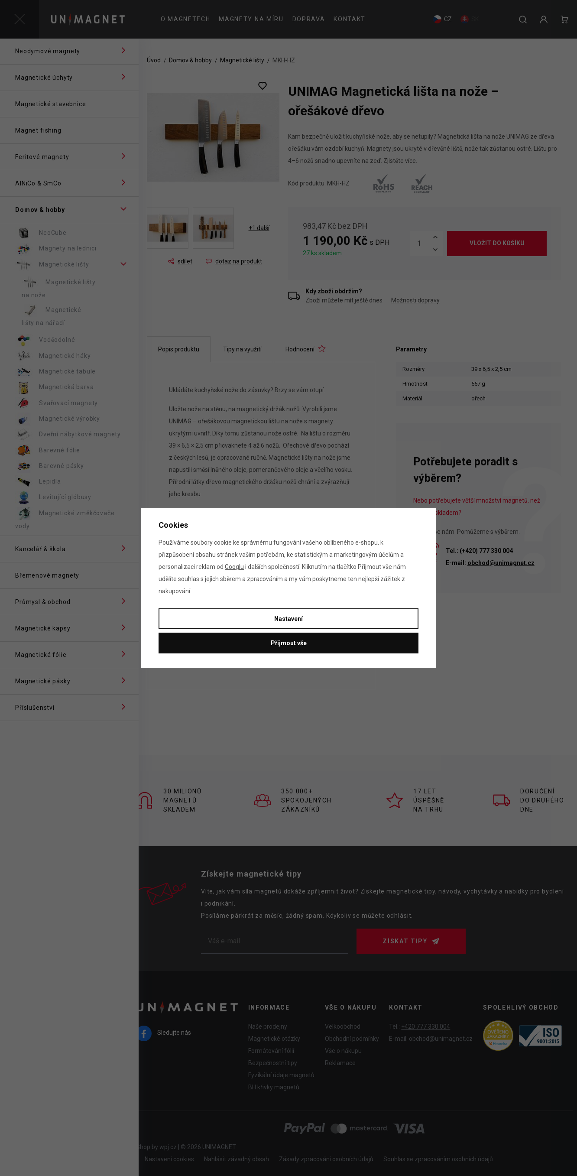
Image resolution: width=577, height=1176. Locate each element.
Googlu (234, 566)
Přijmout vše (289, 643)
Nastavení (288, 618)
